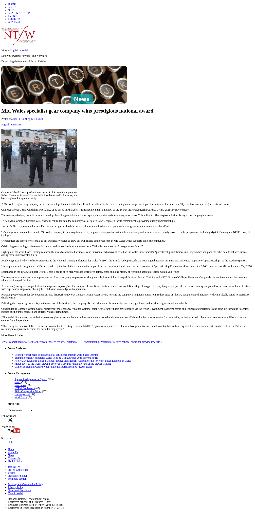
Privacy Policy (15, 487)
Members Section (17, 478)
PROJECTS (14, 19)
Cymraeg (16, 124)
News (17, 382)
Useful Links (15, 461)
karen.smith (37, 119)
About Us (13, 452)
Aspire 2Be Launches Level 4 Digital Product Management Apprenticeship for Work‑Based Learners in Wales (73, 360)
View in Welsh (15, 493)
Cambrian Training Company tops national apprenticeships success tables (53, 366)
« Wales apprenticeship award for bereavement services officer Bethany (39, 341)
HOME (12, 4)
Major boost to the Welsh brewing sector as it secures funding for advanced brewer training (63, 363)
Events (11, 472)
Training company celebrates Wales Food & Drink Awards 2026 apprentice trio (56, 357)
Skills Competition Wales (28, 391)
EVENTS (13, 16)
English (14, 50)
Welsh (25, 50)
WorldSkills (21, 397)
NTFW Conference (25, 388)
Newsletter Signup (18, 475)
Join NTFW (14, 466)
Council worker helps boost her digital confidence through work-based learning (57, 354)
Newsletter (20, 385)
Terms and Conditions (19, 490)
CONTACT (14, 21)
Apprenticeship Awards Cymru (31, 379)
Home (11, 449)
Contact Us (14, 458)
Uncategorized (22, 394)
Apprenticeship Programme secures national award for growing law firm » (123, 341)
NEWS (11, 10)
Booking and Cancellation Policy (25, 484)
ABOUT (12, 7)
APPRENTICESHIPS (19, 13)
